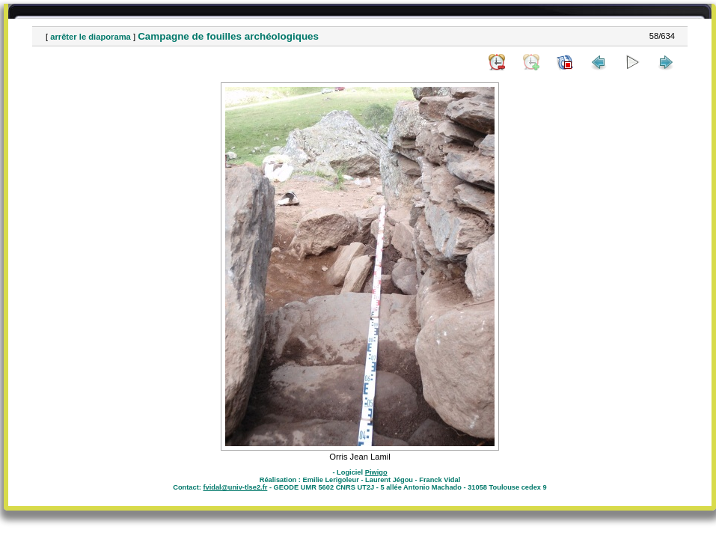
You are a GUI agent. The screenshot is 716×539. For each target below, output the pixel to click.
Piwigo (376, 472)
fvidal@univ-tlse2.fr (235, 487)
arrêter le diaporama (90, 36)
